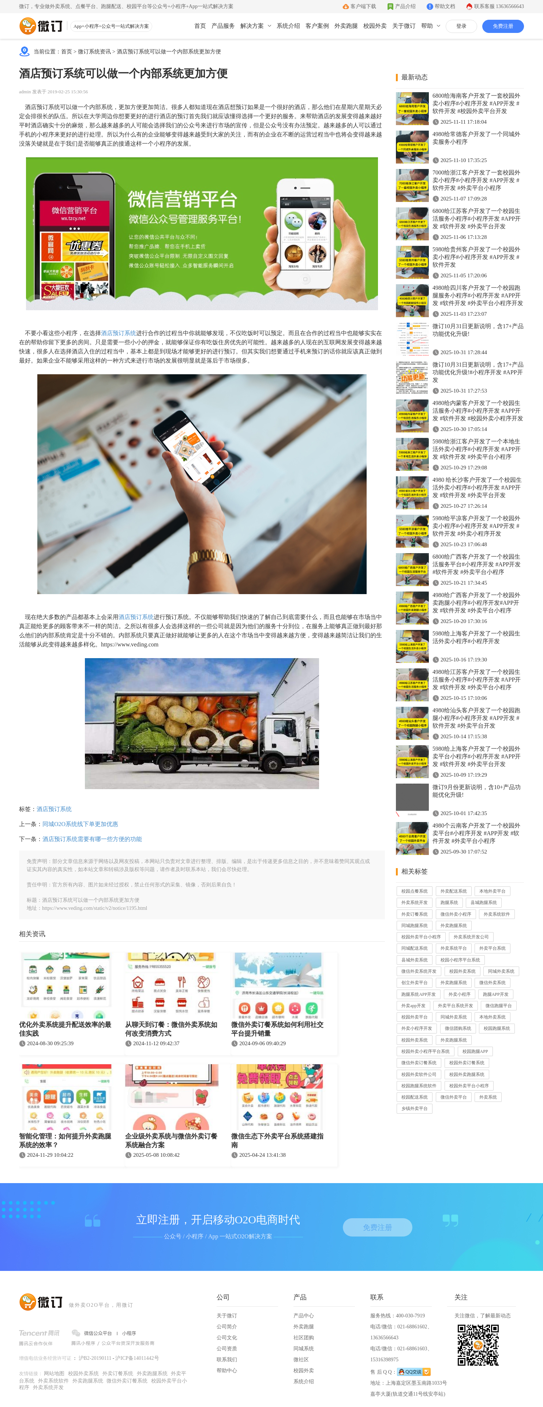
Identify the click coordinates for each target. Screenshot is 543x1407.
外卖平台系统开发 (455, 1005)
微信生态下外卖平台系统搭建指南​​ (277, 1141)
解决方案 (252, 26)
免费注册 (503, 26)
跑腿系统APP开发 (418, 994)
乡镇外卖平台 (414, 1108)
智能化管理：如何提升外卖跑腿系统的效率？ (65, 1141)
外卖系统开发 (414, 902)
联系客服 (499, 6)
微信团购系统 (458, 1028)
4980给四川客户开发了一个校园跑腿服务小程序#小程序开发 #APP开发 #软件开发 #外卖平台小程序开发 (477, 295)
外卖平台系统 (492, 948)
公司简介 (227, 1326)
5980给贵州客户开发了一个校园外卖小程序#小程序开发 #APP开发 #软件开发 (476, 257)
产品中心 (303, 1315)
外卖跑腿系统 (454, 925)
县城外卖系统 (414, 960)
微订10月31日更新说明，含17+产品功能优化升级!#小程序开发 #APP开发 (478, 372)
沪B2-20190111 (95, 1358)
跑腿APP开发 (496, 994)
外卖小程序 (460, 994)
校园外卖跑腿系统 (466, 1074)
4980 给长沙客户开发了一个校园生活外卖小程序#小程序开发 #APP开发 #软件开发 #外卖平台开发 (477, 487)
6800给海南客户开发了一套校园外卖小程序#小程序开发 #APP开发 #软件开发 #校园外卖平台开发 (476, 103)
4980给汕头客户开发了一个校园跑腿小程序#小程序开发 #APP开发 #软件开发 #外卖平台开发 (476, 718)
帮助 (427, 26)
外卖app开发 (413, 1005)
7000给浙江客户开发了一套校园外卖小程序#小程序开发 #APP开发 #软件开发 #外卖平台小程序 (476, 180)
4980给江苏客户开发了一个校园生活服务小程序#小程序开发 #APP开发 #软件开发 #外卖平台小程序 (476, 679)
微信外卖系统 (492, 982)
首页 (200, 26)
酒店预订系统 (118, 333)
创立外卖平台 (414, 982)
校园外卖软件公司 (419, 1074)
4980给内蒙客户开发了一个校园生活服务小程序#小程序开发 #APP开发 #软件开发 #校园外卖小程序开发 (477, 410)
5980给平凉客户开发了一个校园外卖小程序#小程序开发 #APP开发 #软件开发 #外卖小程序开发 (476, 526)
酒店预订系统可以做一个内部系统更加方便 (169, 52)
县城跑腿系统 (484, 902)
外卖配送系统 (454, 891)
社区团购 (303, 1337)
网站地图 (54, 1373)
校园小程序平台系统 (460, 960)
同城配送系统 (414, 948)
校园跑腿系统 (497, 1028)
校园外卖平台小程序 (421, 936)
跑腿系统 (449, 902)
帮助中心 (227, 1370)
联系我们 (227, 1359)
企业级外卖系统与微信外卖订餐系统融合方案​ (171, 1141)
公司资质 (227, 1348)
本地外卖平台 (492, 891)
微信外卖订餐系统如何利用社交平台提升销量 (277, 1029)
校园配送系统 (414, 1097)
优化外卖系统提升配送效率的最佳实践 (65, 1029)
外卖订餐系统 (414, 914)
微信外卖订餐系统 (419, 1062)
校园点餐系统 (414, 891)
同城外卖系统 (501, 971)
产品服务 (223, 26)
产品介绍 (405, 6)
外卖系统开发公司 (471, 936)
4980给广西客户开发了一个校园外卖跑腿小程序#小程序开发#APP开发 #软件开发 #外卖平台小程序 (476, 603)
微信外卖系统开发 (419, 971)
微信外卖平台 (454, 1097)
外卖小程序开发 (416, 1028)
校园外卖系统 (462, 971)
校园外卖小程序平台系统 (425, 1051)
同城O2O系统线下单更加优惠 (80, 824)
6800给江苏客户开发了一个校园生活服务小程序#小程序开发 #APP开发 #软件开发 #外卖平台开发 (476, 218)
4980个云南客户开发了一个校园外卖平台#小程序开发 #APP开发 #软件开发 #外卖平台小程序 (476, 833)
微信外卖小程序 (456, 914)
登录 (461, 26)
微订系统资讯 (94, 52)
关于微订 (404, 26)
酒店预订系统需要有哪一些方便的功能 (92, 839)
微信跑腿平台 (499, 1005)
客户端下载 (363, 6)
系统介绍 (288, 26)
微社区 (301, 1359)
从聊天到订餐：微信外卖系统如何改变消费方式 (171, 1029)
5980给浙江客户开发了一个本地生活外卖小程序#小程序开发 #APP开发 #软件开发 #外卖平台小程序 (476, 449)
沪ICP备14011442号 (137, 1358)
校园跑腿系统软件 (419, 1085)
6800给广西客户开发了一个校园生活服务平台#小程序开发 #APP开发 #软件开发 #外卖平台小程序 (476, 564)
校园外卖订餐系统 (466, 1062)
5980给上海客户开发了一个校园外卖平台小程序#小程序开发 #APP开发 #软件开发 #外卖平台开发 (476, 756)
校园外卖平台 (414, 1017)
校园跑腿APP (475, 1051)
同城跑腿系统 (414, 925)
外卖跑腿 (346, 26)
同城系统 (303, 1348)
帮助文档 (445, 6)
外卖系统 (488, 1097)
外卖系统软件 (497, 914)
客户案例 (317, 26)
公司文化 (227, 1337)
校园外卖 (375, 26)
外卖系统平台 (454, 948)
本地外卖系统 (492, 1017)
